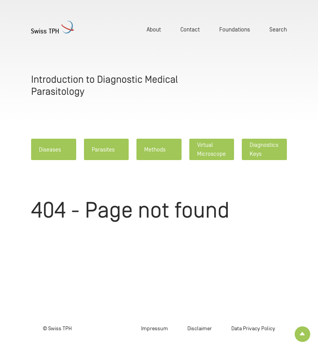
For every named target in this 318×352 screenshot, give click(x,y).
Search (278, 29)
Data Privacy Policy (253, 328)
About (154, 29)
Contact (190, 29)
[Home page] (52, 27)
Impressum (154, 328)
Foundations (234, 29)
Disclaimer (199, 328)
